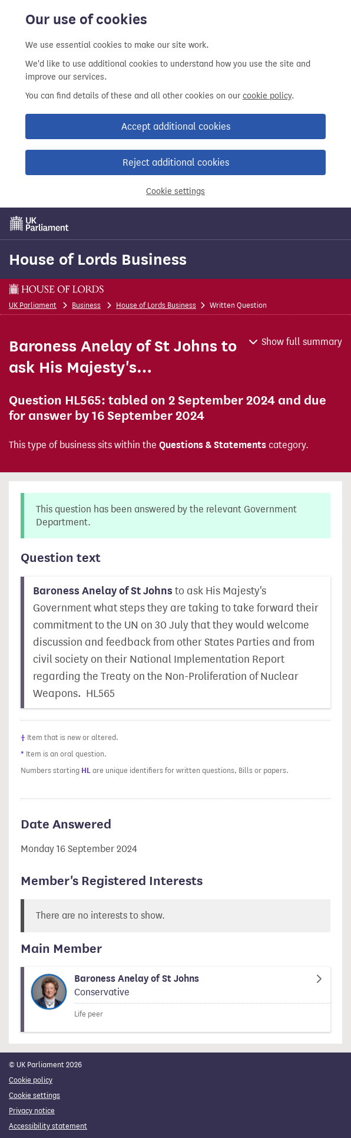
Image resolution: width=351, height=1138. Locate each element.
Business (86, 305)
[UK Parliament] (39, 223)
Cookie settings (175, 191)
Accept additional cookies (175, 126)
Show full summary (301, 341)
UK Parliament (33, 305)
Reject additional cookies (175, 162)
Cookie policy (30, 1079)
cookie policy (267, 96)
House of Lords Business (98, 259)
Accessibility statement (48, 1125)
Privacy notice (32, 1110)
